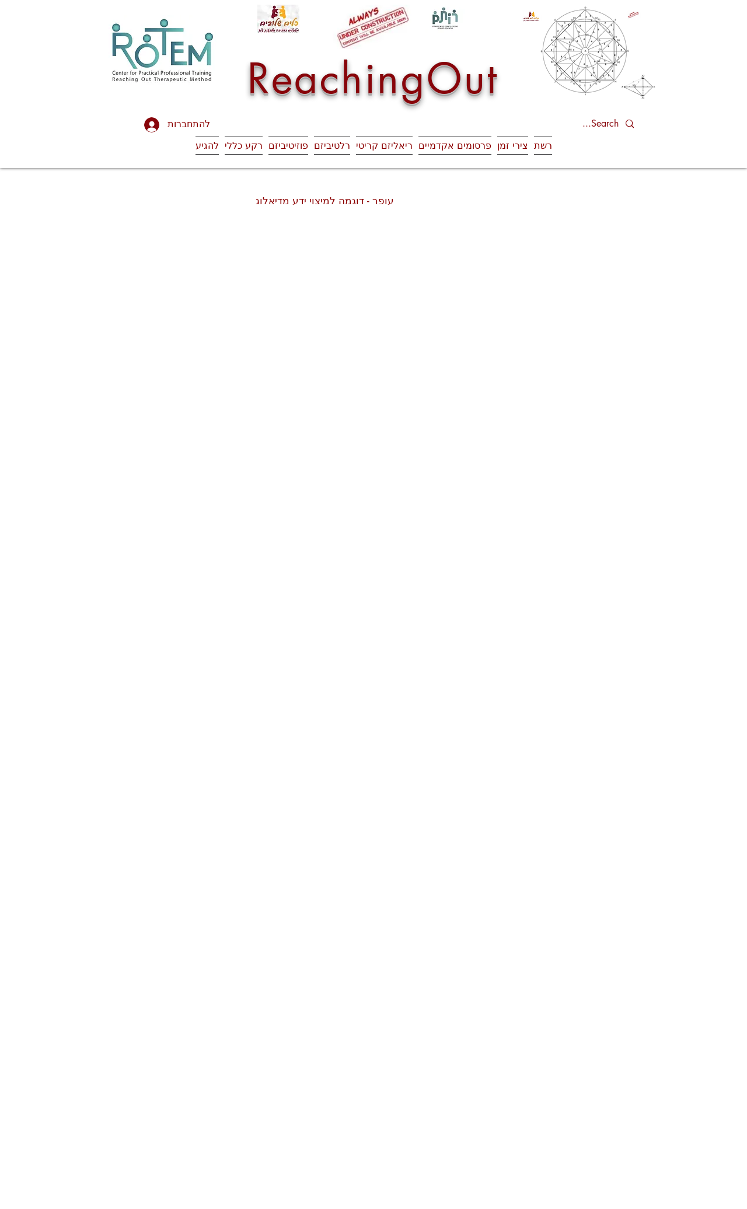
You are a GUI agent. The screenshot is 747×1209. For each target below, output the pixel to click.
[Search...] (589, 124)
